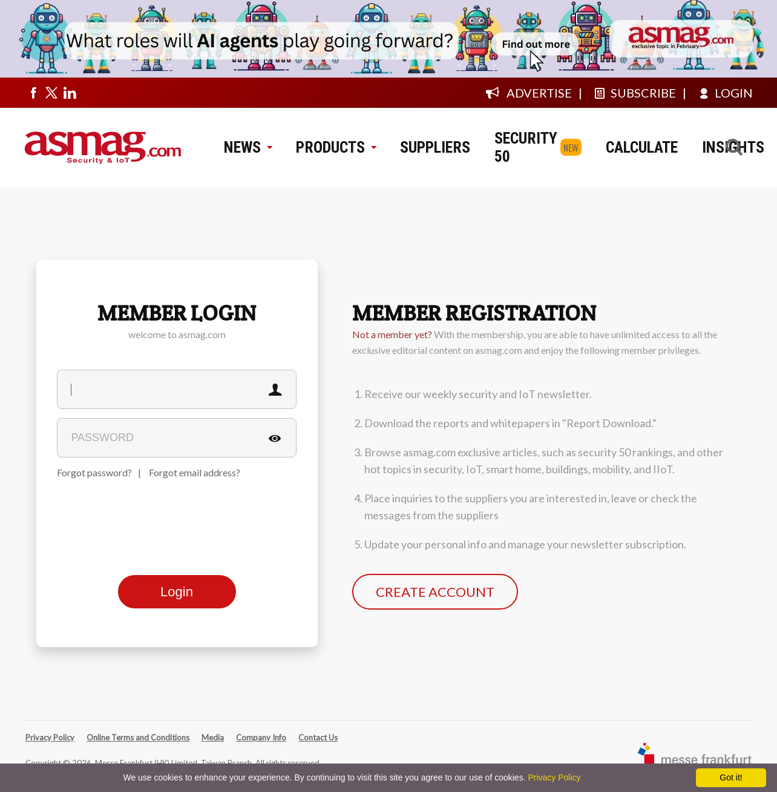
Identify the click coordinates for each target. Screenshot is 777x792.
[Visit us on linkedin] (69, 93)
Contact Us (318, 737)
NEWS (248, 147)
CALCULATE (642, 147)
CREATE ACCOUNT (435, 592)
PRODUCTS (336, 147)
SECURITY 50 (525, 147)
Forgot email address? (194, 472)
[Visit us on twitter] (51, 93)
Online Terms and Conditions (138, 737)
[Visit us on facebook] (33, 93)
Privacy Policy (49, 737)
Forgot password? (94, 472)
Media (213, 737)
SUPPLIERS (435, 147)
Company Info (261, 737)
